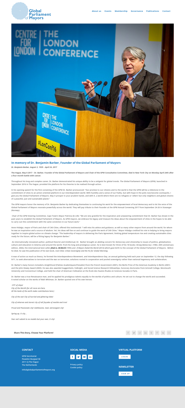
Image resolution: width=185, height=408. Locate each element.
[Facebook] (72, 357)
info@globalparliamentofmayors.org (38, 369)
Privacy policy (76, 364)
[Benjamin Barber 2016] (92, 90)
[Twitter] (78, 357)
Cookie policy (76, 367)
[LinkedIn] (90, 357)
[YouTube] (84, 357)
